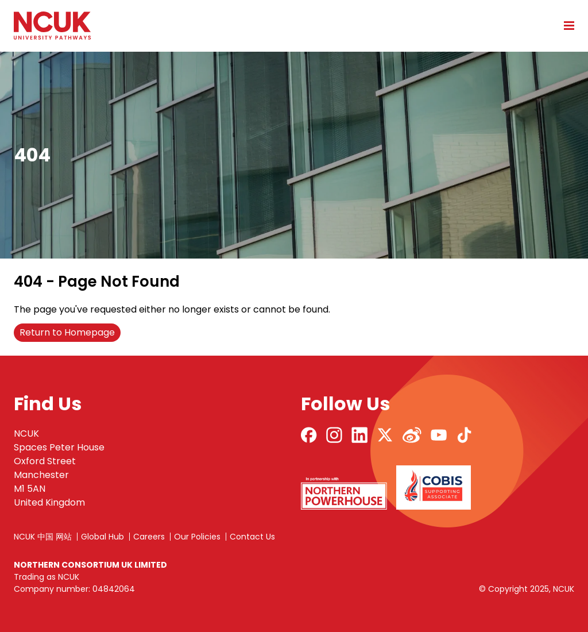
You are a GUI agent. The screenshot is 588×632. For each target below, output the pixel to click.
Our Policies (197, 536)
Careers (149, 536)
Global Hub (102, 536)
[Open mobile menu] (565, 25)
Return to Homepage (67, 332)
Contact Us (252, 536)
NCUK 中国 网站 (43, 536)
